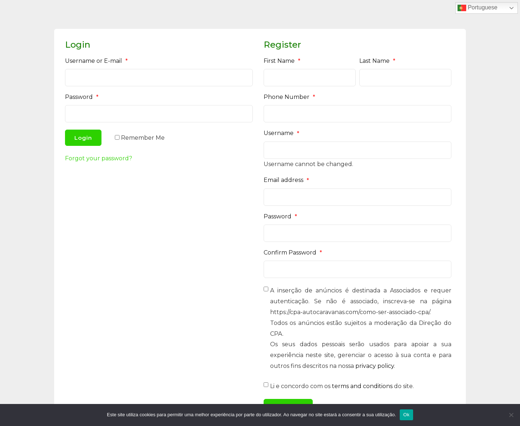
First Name (282, 61)
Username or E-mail (96, 61)
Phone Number (289, 97)
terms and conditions (362, 386)
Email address (286, 180)
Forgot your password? (98, 158)
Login (83, 137)
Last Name (377, 61)
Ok (406, 414)
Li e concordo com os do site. (342, 386)
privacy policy (374, 365)
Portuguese (477, 8)
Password (82, 97)
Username (281, 133)
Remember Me (143, 137)
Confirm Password (293, 252)
